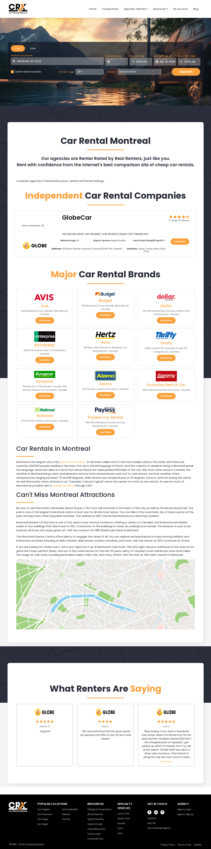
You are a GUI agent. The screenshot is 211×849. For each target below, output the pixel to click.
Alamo (105, 383)
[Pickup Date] (118, 62)
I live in (112, 71)
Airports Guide (94, 824)
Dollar (166, 305)
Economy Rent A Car (166, 384)
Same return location (28, 71)
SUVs (120, 828)
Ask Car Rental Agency (159, 828)
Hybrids (121, 823)
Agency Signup (185, 814)
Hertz (105, 342)
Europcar (44, 381)
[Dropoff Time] (191, 62)
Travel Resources (96, 828)
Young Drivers (110, 9)
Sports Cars (123, 818)
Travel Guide (93, 833)
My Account (180, 9)
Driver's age (66, 71)
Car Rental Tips (95, 838)
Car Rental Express (34, 844)
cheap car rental (63, 485)
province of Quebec (73, 462)
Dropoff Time (186, 56)
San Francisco (45, 814)
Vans (33, 48)
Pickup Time (137, 56)
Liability (198, 844)
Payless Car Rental (105, 417)
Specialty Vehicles (135, 9)
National (44, 415)
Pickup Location (22, 55)
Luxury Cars (123, 813)
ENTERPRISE (44, 345)
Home (93, 9)
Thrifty (166, 343)
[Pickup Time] (142, 62)
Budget (105, 300)
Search (185, 71)
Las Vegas (43, 824)
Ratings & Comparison (99, 809)
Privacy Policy (168, 844)
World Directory (95, 814)
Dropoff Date (163, 56)
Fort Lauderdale (70, 809)
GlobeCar (77, 217)
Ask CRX (151, 823)
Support (151, 818)
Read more (166, 761)
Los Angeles (44, 809)
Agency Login (184, 809)
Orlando (66, 814)
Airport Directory (95, 819)
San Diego (43, 819)
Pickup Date (113, 56)
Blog (195, 9)
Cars (18, 48)
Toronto (66, 819)
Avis (45, 305)
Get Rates (180, 241)
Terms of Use (184, 844)
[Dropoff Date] (167, 62)
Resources (159, 9)
